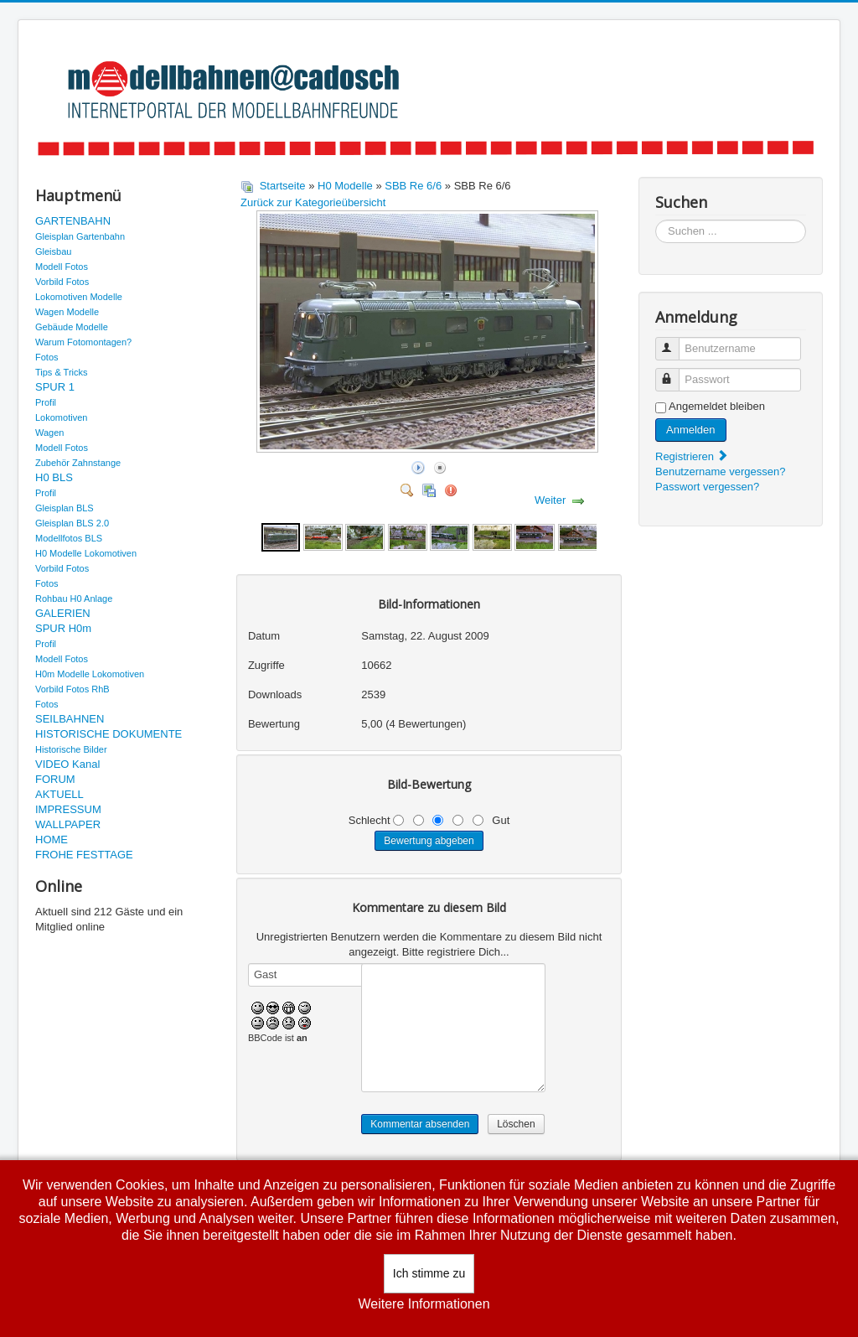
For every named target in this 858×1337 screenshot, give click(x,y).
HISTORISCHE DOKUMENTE (108, 734)
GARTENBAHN (73, 221)
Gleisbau (53, 251)
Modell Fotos (61, 267)
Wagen (49, 433)
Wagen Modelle (67, 312)
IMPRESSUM (68, 809)
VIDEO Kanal (67, 764)
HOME (51, 839)
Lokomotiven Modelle (78, 297)
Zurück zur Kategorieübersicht (312, 202)
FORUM (55, 779)
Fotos (47, 357)
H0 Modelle (345, 185)
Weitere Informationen (423, 1304)
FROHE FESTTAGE (84, 854)
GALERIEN (62, 613)
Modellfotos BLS (68, 538)
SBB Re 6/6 (413, 185)
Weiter (550, 500)
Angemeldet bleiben (717, 406)
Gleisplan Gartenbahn (80, 236)
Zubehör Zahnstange (78, 463)
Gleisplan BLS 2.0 (72, 523)
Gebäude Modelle (71, 327)
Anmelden (691, 429)
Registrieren (692, 456)
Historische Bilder (71, 749)
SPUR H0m (63, 628)
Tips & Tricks (61, 372)
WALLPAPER (68, 824)
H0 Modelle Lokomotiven (86, 553)
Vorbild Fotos (62, 282)
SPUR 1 (55, 387)
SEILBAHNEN (69, 719)
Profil (45, 402)
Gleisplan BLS (64, 508)
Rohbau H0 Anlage (73, 598)
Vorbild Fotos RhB (72, 689)
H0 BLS (54, 477)
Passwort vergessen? (707, 486)
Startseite (283, 185)
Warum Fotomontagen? (83, 342)
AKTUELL (59, 794)
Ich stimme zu (429, 1273)
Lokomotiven (61, 417)
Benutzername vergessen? (720, 471)
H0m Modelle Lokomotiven (89, 674)
